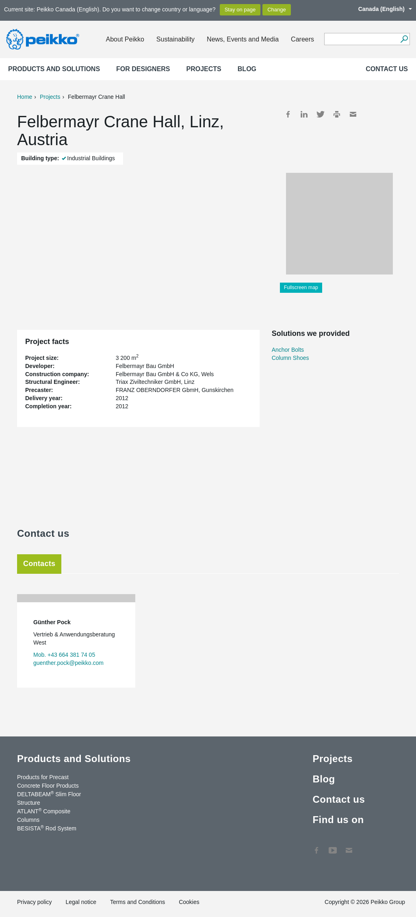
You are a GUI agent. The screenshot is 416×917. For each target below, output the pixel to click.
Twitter (320, 114)
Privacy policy (34, 902)
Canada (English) (381, 9)
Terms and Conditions (137, 902)
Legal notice (80, 902)
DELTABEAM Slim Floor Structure (49, 798)
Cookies (189, 902)
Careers (302, 39)
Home (24, 97)
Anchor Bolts (288, 349)
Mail (353, 114)
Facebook (288, 114)
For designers (143, 68)
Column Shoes (290, 358)
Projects (203, 68)
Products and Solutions (54, 68)
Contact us (387, 68)
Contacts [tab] (39, 564)
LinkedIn (304, 114)
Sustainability (175, 39)
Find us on (338, 819)
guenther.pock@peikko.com (68, 663)
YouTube (333, 846)
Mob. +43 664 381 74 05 (64, 654)
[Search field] (361, 39)
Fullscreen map (301, 287)
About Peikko (125, 39)
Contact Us (349, 846)
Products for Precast (43, 777)
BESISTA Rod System (46, 828)
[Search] (404, 39)
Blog (247, 68)
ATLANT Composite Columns (43, 815)
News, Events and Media (243, 39)
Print (337, 114)
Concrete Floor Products (48, 785)
